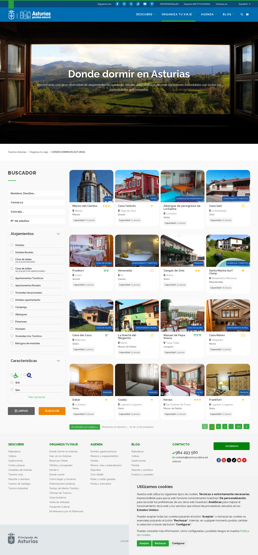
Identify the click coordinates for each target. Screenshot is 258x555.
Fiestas (94, 460)
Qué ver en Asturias (60, 456)
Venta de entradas (59, 502)
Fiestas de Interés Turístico (64, 488)
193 (239, 427)
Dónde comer (57, 474)
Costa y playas (16, 465)
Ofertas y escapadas (61, 465)
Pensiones (21, 321)
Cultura (12, 456)
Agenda (96, 444)
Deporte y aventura (19, 479)
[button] (244, 4)
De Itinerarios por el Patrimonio (66, 511)
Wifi (17, 382)
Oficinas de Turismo (60, 492)
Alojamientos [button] (35, 234)
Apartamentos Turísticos (29, 278)
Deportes (95, 469)
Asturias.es (221, 4)
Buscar (52, 411)
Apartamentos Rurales (28, 285)
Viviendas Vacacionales (28, 292)
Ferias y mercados (100, 483)
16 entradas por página (84, 427)
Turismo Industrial (18, 488)
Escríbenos (231, 446)
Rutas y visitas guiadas (103, 479)
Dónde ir (54, 469)
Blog (135, 444)
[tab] (36, 234)
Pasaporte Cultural (59, 506)
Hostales (20, 329)
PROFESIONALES (169, 4)
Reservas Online (58, 460)
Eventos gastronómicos (103, 451)
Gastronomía (15, 460)
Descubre (16, 444)
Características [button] (35, 361)
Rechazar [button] (160, 543)
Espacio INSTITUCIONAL (197, 4)
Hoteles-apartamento (27, 300)
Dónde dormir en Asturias (63, 451)
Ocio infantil (96, 474)
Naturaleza (14, 451)
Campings (21, 307)
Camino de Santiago (19, 483)
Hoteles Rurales (24, 252)
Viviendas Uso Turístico (28, 336)
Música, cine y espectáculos (106, 465)
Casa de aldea (25, 260)
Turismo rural (15, 474)
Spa (17, 390)
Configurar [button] (178, 543)
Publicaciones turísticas (62, 483)
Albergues (21, 314)
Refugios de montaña (27, 343)
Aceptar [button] (144, 543)
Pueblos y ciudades (142, 474)
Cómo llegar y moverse (62, 479)
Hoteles (19, 245)
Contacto (181, 444)
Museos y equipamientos (104, 456)
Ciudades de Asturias (20, 469)
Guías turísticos (57, 497)
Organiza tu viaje (63, 444)
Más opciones (36, 397)
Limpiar (21, 411)
